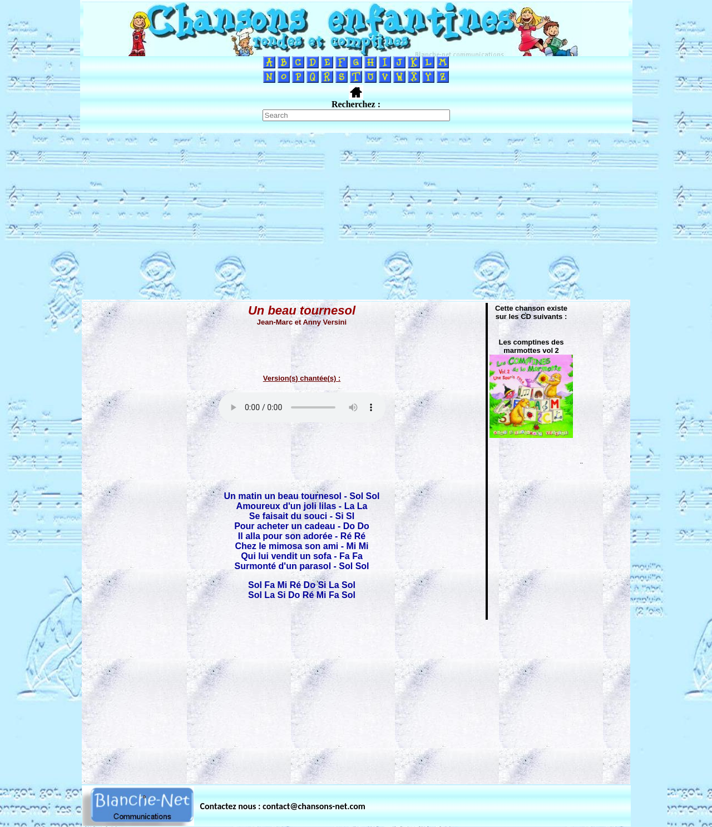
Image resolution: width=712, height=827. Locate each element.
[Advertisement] (356, 216)
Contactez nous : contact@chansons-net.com (282, 806)
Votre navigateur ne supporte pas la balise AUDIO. (302, 407)
